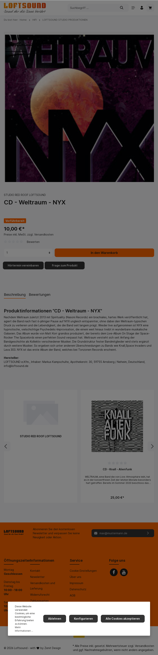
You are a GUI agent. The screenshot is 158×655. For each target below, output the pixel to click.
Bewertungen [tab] (39, 295)
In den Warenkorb (104, 253)
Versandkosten (144, 645)
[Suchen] (122, 8)
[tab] (15, 294)
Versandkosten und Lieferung (42, 585)
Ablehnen (54, 618)
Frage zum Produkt (64, 265)
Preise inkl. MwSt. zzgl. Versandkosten (29, 234)
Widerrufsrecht (40, 594)
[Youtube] (124, 572)
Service (76, 560)
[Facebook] (114, 572)
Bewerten (33, 241)
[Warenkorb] (150, 8)
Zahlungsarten (39, 600)
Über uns (75, 576)
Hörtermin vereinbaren (23, 265)
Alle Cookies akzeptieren (123, 618)
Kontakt (35, 570)
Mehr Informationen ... (24, 629)
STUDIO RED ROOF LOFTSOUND (25, 194)
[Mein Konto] (142, 8)
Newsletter (37, 576)
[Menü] (133, 8)
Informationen (42, 560)
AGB (72, 595)
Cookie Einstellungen (83, 570)
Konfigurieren (83, 618)
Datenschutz (78, 589)
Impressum (76, 583)
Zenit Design (52, 648)
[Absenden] (148, 533)
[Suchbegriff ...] (91, 8)
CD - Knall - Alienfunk (117, 469)
